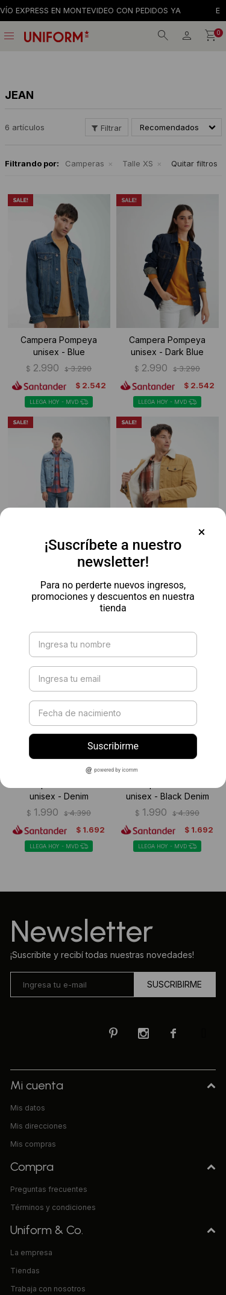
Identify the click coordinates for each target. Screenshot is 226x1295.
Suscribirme (113, 746)
